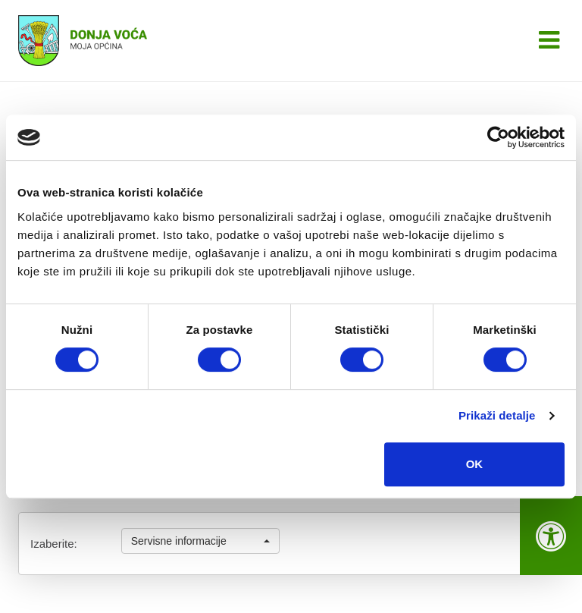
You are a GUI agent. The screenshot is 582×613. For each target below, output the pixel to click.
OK (474, 463)
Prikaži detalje (497, 415)
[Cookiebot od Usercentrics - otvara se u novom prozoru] (498, 137)
